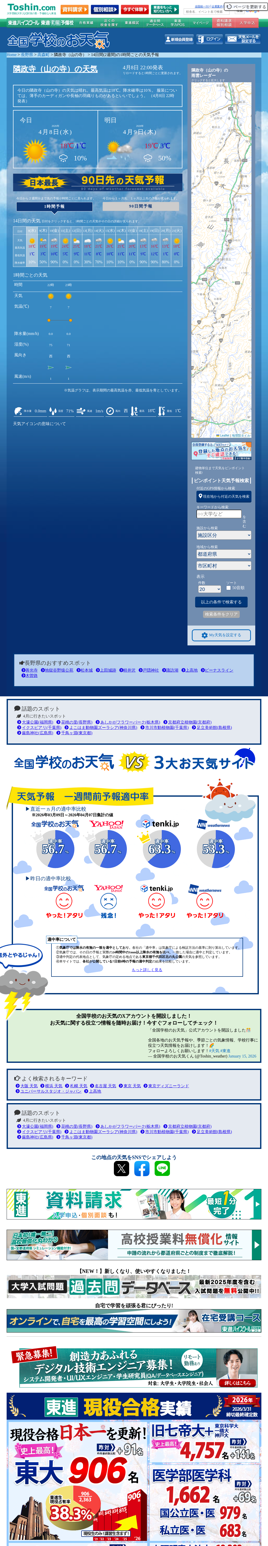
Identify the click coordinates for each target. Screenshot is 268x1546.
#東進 (225, 1051)
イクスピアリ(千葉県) (39, 727)
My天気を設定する (221, 635)
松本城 (84, 670)
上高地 (189, 670)
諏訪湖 (170, 670)
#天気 (214, 1051)
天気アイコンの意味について (39, 424)
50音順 (238, 588)
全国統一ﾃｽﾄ (202, 6)
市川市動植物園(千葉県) (164, 727)
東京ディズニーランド (166, 1086)
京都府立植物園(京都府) (187, 722)
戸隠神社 (149, 670)
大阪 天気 (27, 1086)
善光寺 (29, 670)
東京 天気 (130, 1086)
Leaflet (222, 435)
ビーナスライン (217, 670)
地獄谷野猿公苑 (57, 670)
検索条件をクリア (221, 614)
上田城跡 (106, 670)
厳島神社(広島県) (35, 733)
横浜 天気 (51, 1086)
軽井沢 (127, 670)
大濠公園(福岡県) (35, 722)
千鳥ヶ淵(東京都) (74, 733)
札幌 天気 (76, 1086)
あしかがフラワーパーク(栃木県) (128, 722)
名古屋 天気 (103, 1086)
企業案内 (217, 6)
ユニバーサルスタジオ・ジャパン (49, 1091)
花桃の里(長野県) (74, 722)
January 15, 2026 (242, 1056)
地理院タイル (241, 435)
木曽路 (29, 675)
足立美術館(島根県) (212, 727)
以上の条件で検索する (221, 602)
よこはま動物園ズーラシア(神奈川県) (100, 727)
